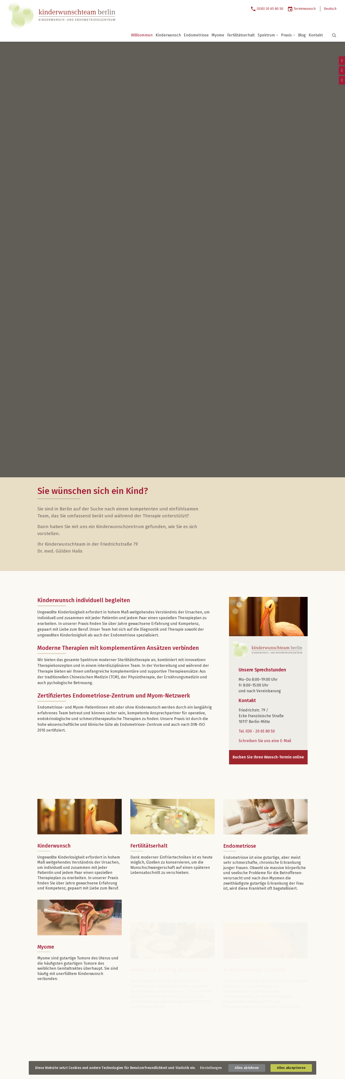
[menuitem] (269, 8)
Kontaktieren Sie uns (56, 972)
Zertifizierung (140, 1027)
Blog (302, 35)
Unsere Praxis (142, 1015)
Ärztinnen (138, 989)
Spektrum (268, 35)
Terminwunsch (305, 9)
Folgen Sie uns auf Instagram (67, 1031)
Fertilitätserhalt (241, 35)
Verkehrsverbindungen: (55, 1011)
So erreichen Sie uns (55, 994)
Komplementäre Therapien (151, 980)
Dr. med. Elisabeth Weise (149, 1007)
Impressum (46, 1058)
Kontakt (316, 35)
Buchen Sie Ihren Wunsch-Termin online (268, 394)
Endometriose (196, 35)
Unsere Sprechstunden (57, 950)
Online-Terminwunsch (247, 1000)
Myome (218, 35)
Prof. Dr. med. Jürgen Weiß (150, 1001)
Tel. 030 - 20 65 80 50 (257, 368)
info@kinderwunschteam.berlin (73, 987)
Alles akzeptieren (291, 1068)
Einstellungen (211, 1068)
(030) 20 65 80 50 (270, 9)
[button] (331, 35)
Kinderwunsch (168, 35)
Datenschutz (67, 1058)
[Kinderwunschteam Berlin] (59, 15)
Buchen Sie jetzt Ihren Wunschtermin (255, 990)
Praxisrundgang (142, 1021)
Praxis (288, 35)
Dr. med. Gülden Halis (146, 995)
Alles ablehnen (247, 1068)
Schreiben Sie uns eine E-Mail (265, 378)
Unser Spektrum (144, 950)
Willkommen (142, 35)
